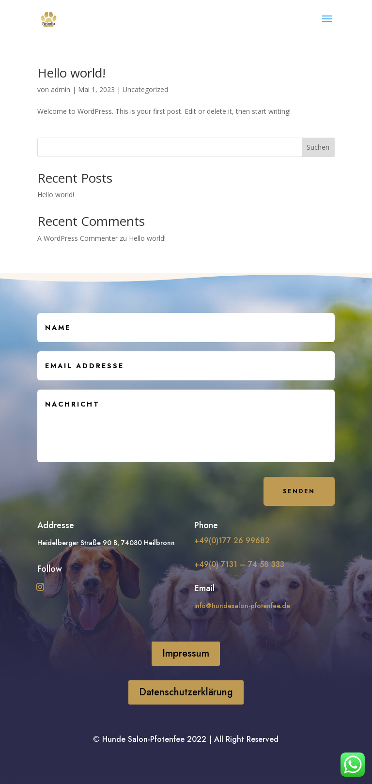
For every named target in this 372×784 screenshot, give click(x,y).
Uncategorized (145, 89)
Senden (299, 491)
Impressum (185, 653)
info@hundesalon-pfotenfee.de (242, 606)
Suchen (318, 147)
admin (60, 89)
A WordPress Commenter (77, 238)
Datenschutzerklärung (186, 692)
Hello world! (71, 72)
